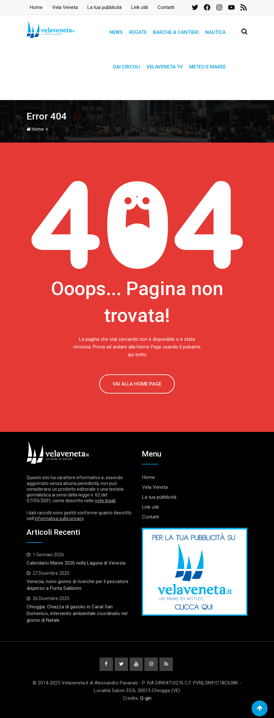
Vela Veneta (65, 7)
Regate (138, 32)
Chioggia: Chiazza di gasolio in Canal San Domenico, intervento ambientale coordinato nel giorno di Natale (77, 613)
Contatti (165, 7)
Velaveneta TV (165, 67)
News (116, 32)
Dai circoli (126, 67)
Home (36, 7)
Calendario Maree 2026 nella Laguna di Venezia (76, 563)
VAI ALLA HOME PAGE (137, 384)
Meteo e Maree (207, 67)
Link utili (139, 7)
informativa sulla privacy (59, 518)
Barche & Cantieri (176, 32)
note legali (105, 500)
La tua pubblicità (104, 7)
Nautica (215, 32)
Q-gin (145, 698)
